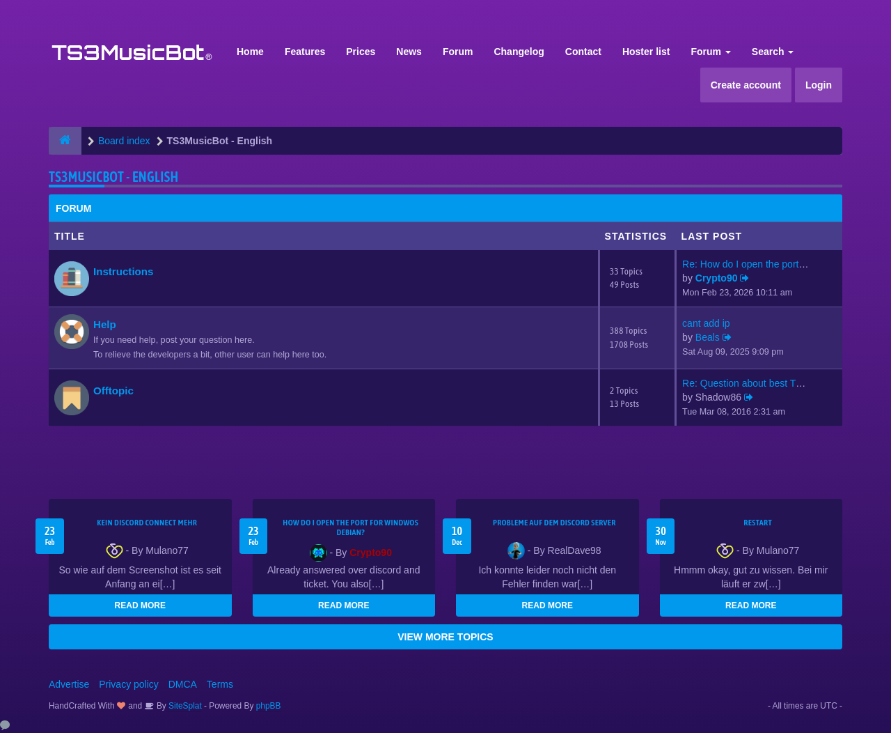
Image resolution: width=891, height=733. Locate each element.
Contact (583, 51)
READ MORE (140, 605)
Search (773, 51)
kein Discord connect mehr (147, 522)
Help (104, 324)
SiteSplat (184, 706)
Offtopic (113, 390)
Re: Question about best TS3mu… (756, 383)
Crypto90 (716, 278)
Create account (746, 85)
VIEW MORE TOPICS (445, 636)
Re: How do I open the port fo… (750, 264)
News (409, 51)
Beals (707, 337)
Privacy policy (129, 684)
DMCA (182, 684)
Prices (360, 51)
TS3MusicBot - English (113, 177)
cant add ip (706, 323)
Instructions (123, 271)
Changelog (519, 51)
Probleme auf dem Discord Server (554, 522)
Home (250, 51)
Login (818, 85)
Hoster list (646, 51)
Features (305, 51)
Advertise (69, 684)
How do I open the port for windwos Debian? (350, 527)
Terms (220, 684)
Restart (757, 522)
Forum (458, 51)
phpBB (268, 706)
